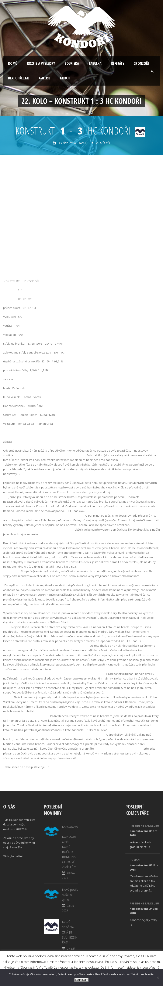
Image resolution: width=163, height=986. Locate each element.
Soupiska (72, 63)
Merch (65, 78)
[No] (158, 977)
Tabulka (95, 63)
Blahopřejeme (18, 78)
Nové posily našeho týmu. (70, 895)
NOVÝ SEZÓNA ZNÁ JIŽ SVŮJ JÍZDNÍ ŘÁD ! (70, 932)
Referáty (117, 63)
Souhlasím (81, 979)
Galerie (44, 78)
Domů (12, 63)
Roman (135, 860)
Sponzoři (141, 63)
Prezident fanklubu (144, 826)
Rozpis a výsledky (41, 63)
